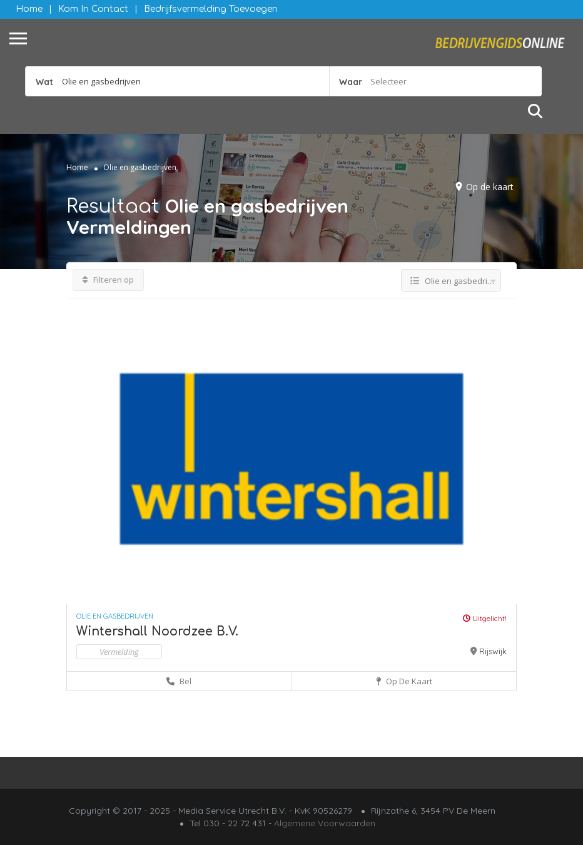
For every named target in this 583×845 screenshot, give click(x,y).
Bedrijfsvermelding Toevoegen (211, 9)
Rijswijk (493, 651)
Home (29, 9)
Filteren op (108, 279)
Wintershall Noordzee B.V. (157, 631)
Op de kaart (490, 187)
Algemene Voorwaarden (324, 823)
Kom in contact (93, 9)
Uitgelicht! (485, 618)
